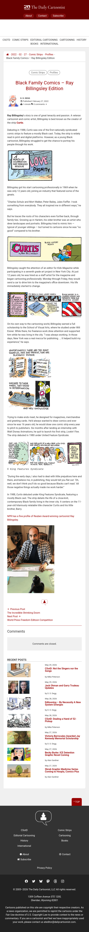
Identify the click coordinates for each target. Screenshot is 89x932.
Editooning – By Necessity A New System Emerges (63, 703)
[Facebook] (26, 881)
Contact (42, 15)
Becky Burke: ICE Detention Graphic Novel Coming (59, 753)
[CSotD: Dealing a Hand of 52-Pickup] (19, 721)
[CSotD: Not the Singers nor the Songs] (19, 670)
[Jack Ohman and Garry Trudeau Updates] (19, 687)
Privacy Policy (44, 867)
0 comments (40, 104)
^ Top (77, 801)
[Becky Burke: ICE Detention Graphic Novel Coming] (19, 754)
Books (34, 43)
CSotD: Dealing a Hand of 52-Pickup (60, 719)
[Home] (7, 54)
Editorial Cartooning (44, 39)
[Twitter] (33, 881)
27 (25, 54)
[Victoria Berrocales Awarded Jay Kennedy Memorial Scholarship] (19, 738)
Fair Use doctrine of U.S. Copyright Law (27, 914)
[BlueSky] (41, 881)
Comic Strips (20, 39)
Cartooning (67, 39)
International (49, 43)
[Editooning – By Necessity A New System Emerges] (19, 704)
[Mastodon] (48, 881)
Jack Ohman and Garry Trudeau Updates (62, 686)
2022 (14, 54)
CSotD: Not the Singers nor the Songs (61, 669)
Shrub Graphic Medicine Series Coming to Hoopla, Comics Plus (62, 770)
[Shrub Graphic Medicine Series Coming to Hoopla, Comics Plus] (19, 771)
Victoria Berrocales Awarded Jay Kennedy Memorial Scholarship (62, 737)
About (28, 15)
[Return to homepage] (44, 819)
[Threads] (55, 881)
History (81, 39)
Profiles (49, 54)
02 (20, 54)
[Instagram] (62, 881)
